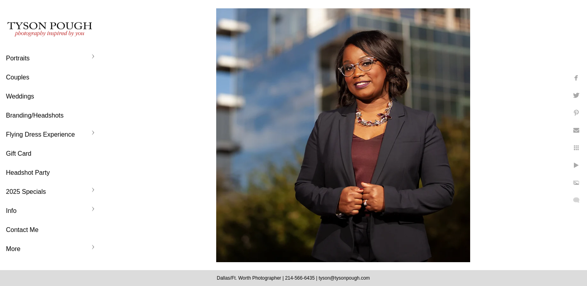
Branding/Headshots (35, 115)
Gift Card (18, 153)
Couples (17, 77)
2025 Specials (26, 191)
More (13, 248)
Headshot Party (28, 172)
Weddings (20, 96)
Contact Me (22, 229)
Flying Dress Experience (40, 134)
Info (11, 210)
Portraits (18, 58)
